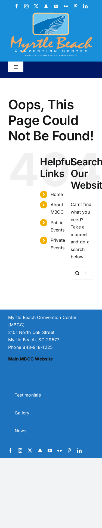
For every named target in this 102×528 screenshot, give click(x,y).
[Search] (77, 273)
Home (57, 194)
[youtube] (56, 6)
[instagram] (26, 6)
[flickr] (66, 6)
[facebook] (16, 6)
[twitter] (36, 6)
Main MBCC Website (30, 359)
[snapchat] (46, 6)
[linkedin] (85, 6)
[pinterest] (75, 6)
